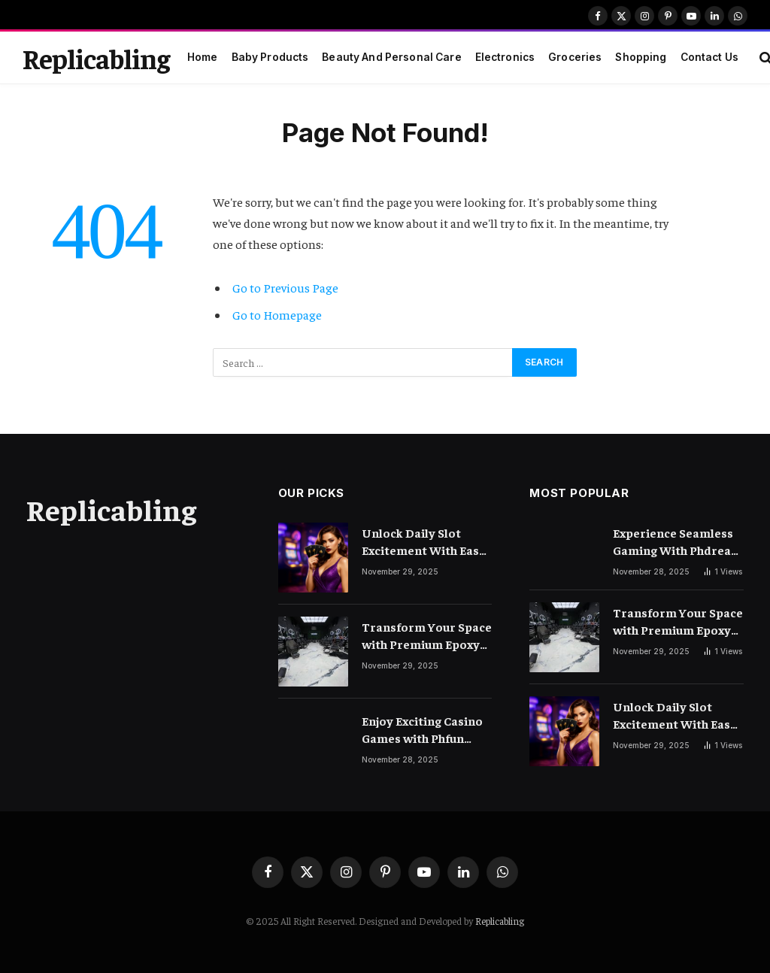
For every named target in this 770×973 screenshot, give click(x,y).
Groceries (575, 57)
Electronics (505, 57)
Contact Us (709, 57)
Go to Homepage (277, 315)
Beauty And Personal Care (391, 57)
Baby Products (270, 57)
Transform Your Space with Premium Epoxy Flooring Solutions (427, 636)
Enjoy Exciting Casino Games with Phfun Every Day (422, 730)
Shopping (640, 57)
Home (202, 57)
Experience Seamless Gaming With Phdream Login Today (677, 542)
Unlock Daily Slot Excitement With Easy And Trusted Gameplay (424, 542)
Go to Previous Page (285, 288)
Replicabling (499, 920)
